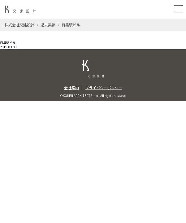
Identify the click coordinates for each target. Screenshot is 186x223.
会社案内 (71, 87)
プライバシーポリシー (103, 87)
